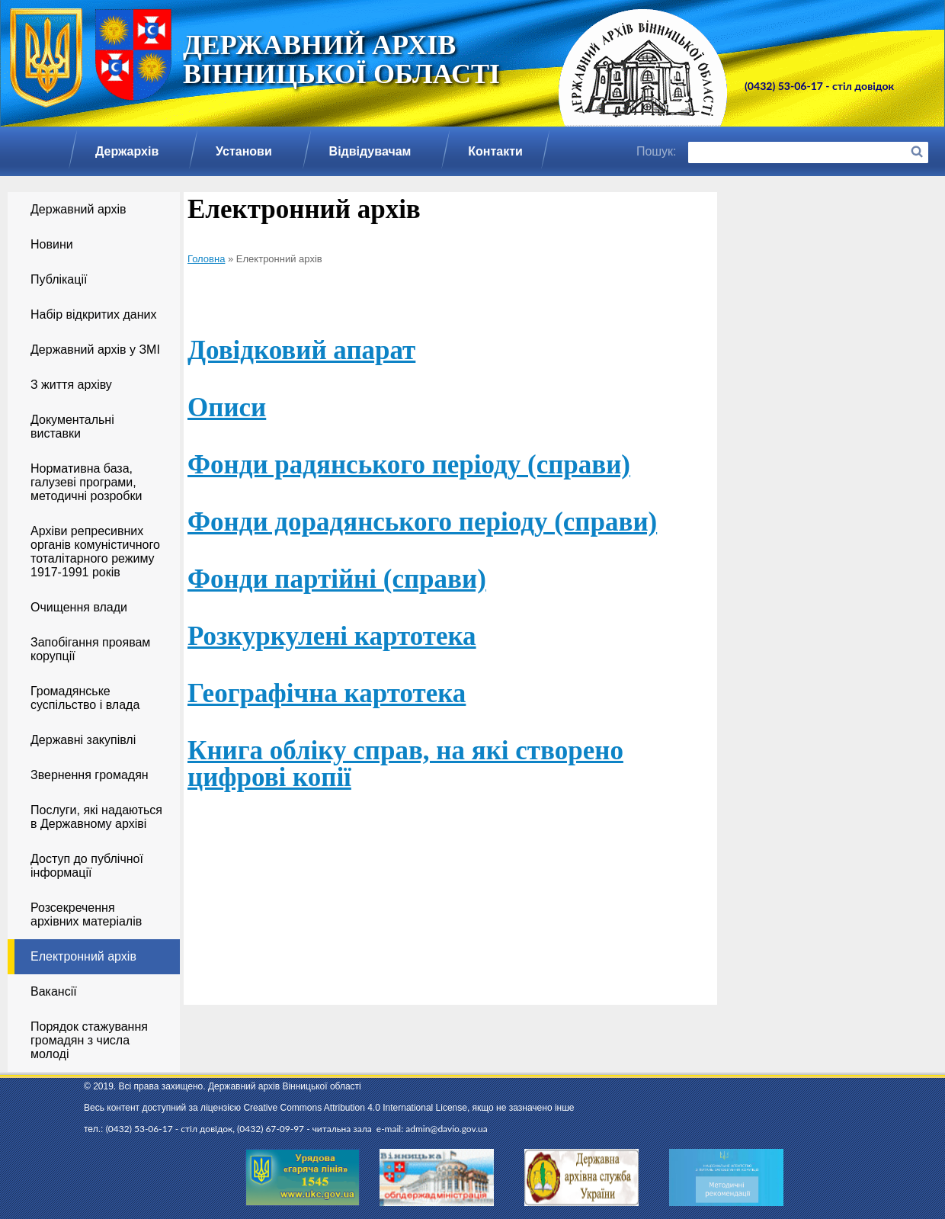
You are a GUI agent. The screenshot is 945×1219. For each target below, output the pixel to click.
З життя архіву (71, 384)
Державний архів (78, 209)
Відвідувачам (370, 151)
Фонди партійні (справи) (336, 579)
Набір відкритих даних (93, 314)
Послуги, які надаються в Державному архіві (96, 817)
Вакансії (53, 991)
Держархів (127, 151)
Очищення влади (78, 607)
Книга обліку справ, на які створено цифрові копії (405, 764)
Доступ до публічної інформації (86, 865)
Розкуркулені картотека (331, 636)
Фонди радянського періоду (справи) (408, 465)
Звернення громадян (89, 774)
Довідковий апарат (301, 350)
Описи (226, 407)
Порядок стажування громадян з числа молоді (89, 1040)
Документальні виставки (72, 426)
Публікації (58, 279)
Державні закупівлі (83, 739)
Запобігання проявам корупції (90, 649)
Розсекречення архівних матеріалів (86, 914)
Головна (206, 259)
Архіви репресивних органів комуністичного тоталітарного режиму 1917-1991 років (95, 551)
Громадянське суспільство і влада (84, 698)
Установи (244, 151)
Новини (51, 244)
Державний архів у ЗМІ (95, 349)
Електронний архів (83, 956)
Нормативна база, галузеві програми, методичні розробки (86, 482)
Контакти (495, 151)
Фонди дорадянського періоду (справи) (422, 522)
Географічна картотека (326, 693)
